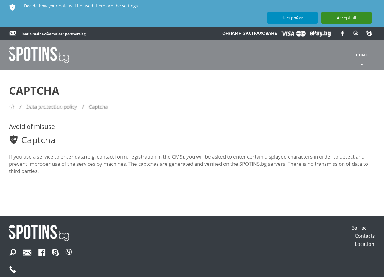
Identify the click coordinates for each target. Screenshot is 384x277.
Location (364, 244)
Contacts (365, 236)
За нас (359, 228)
